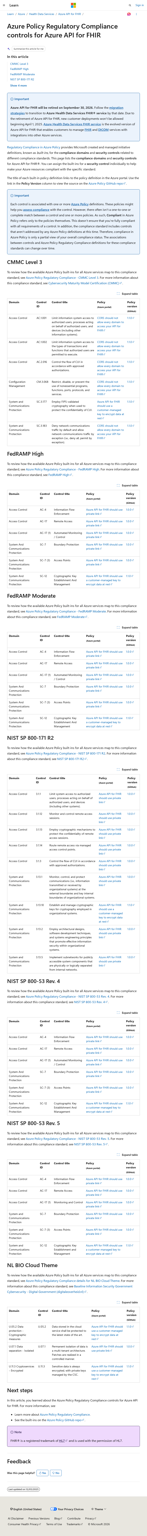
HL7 (62, 1440)
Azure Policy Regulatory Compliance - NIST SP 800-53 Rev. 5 (67, 1138)
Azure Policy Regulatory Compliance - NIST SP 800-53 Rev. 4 (67, 996)
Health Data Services (41, 14)
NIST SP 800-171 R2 (22, 79)
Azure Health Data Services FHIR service (72, 124)
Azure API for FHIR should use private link (110, 798)
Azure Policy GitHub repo (106, 183)
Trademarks (73, 1524)
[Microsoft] (73, 5)
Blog (57, 1518)
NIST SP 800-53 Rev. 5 (89, 1144)
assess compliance (36, 209)
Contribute (73, 1518)
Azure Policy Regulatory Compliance (65, 1414)
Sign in (140, 5)
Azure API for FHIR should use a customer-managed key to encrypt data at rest (110, 410)
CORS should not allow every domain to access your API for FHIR (110, 324)
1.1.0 (129, 318)
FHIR (88, 129)
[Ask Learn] (129, 14)
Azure (21, 14)
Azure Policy (80, 204)
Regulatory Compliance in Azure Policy (33, 147)
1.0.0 (128, 509)
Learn (10, 14)
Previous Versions (39, 1518)
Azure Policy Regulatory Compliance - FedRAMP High (62, 469)
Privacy (89, 1518)
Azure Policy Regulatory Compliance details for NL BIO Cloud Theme (73, 1281)
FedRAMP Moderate (22, 74)
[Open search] (130, 5)
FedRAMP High (19, 69)
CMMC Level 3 (19, 64)
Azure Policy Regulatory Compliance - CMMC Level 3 (62, 277)
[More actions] (136, 14)
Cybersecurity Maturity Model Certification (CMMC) (83, 283)
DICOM (103, 129)
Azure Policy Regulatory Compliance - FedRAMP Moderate (66, 611)
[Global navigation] (4, 5)
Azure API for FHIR (69, 14)
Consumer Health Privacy (23, 1524)
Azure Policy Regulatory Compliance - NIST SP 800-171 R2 (65, 753)
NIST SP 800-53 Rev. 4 (89, 1002)
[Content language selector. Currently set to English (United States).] (26, 1509)
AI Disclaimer (16, 1518)
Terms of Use (54, 1524)
